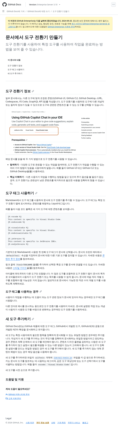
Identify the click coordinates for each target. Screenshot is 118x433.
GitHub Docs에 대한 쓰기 (38, 11)
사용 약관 (30, 422)
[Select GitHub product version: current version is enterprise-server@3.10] (44, 4)
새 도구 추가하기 (20, 318)
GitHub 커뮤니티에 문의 (18, 394)
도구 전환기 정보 (20, 91)
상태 (53, 422)
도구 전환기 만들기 (61, 11)
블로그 (85, 422)
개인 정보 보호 (42, 422)
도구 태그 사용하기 (21, 193)
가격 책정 (61, 422)
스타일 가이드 (20, 268)
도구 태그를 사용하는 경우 (24, 291)
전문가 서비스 (74, 422)
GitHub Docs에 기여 (16, 11)
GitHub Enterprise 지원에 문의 (61, 26)
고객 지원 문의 (13, 398)
